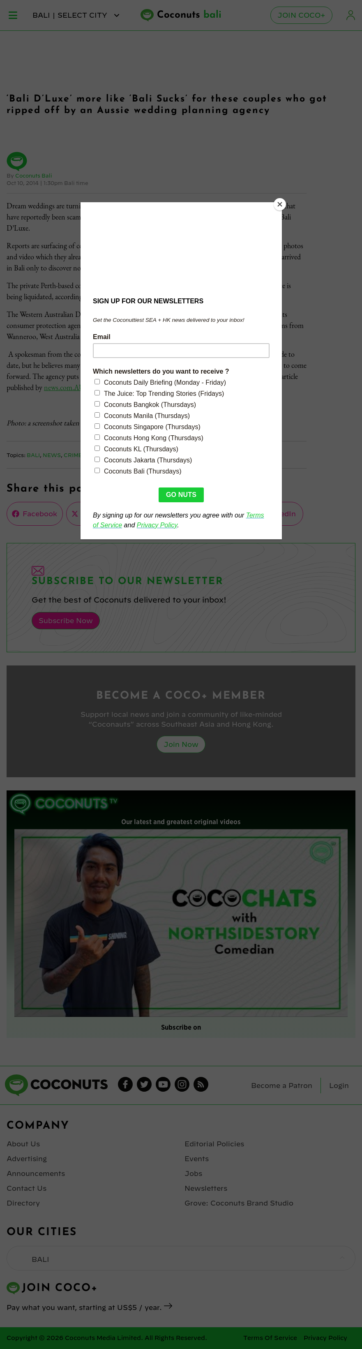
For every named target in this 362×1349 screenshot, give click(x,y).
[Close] (280, 204)
